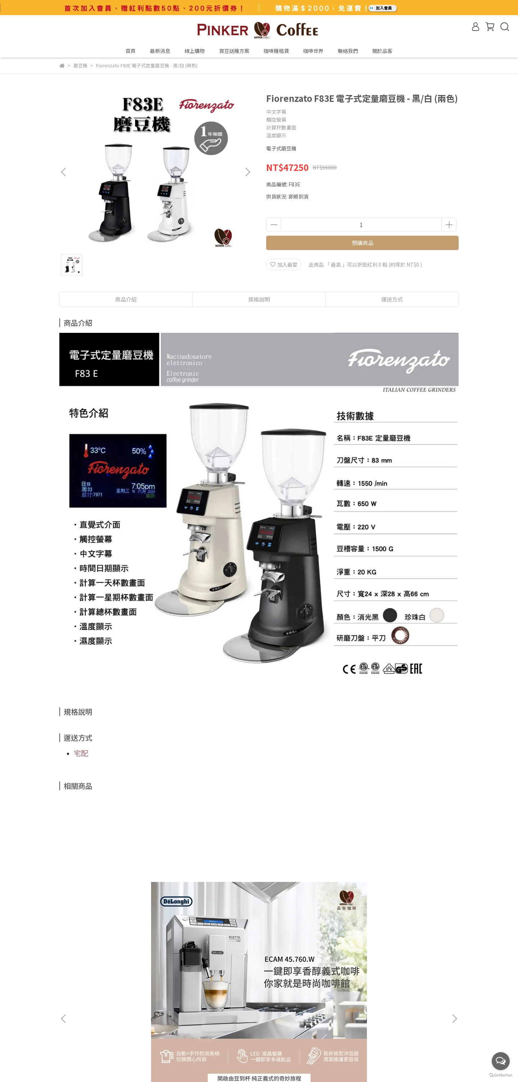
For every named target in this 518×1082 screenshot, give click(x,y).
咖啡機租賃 (276, 50)
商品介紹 (126, 299)
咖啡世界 (313, 50)
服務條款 (108, 995)
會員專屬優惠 (74, 995)
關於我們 (69, 969)
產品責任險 (144, 969)
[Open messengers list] (501, 1061)
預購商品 (362, 242)
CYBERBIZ (234, 1063)
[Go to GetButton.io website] (500, 1075)
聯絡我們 (348, 50)
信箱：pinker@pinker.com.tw (94, 1036)
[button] (247, 172)
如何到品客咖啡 (105, 969)
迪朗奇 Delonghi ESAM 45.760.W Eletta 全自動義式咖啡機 (113, 893)
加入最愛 (283, 264)
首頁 (131, 50)
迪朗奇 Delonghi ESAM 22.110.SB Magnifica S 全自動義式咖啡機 (210, 893)
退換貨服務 (139, 995)
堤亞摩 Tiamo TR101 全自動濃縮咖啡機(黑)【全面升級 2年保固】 (405, 893)
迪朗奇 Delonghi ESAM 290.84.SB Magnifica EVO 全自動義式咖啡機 (307, 893)
